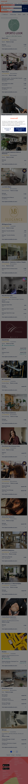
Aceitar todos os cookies (20, 129)
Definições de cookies (7, 129)
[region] (14, 124)
